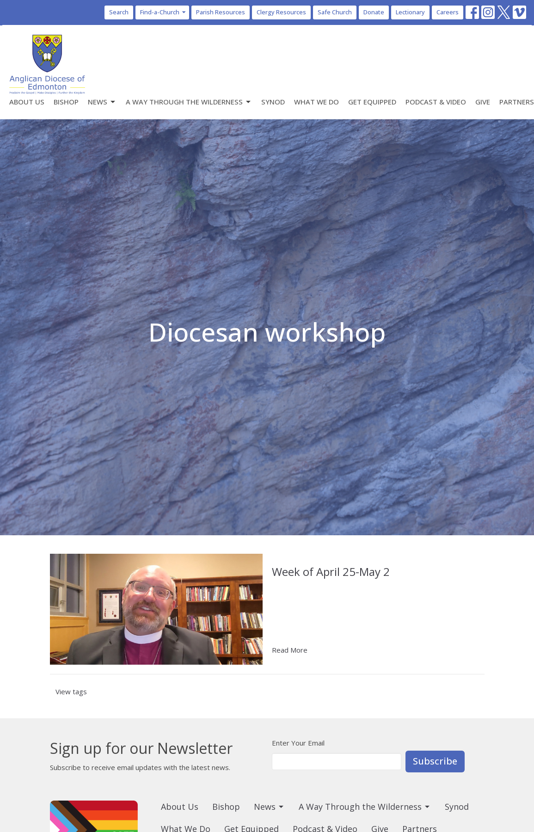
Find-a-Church (163, 12)
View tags (71, 691)
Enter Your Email (298, 742)
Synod (273, 101)
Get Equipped (372, 101)
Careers (447, 12)
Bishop (66, 101)
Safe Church (335, 12)
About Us (26, 101)
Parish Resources (220, 12)
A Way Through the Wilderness (189, 102)
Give (482, 101)
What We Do (316, 101)
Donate (373, 12)
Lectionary (410, 12)
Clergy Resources (281, 12)
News (102, 102)
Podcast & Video (435, 101)
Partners (516, 101)
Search (119, 12)
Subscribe (435, 761)
